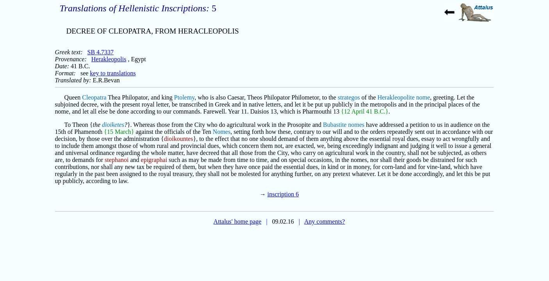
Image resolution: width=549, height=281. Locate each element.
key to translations (112, 73)
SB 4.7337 (100, 52)
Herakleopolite (396, 97)
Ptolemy (184, 97)
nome (423, 97)
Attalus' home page (238, 221)
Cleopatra (94, 97)
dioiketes (113, 124)
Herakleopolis (109, 59)
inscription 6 (283, 194)
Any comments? (324, 221)
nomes (356, 124)
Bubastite (334, 124)
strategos (349, 97)
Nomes (221, 131)
